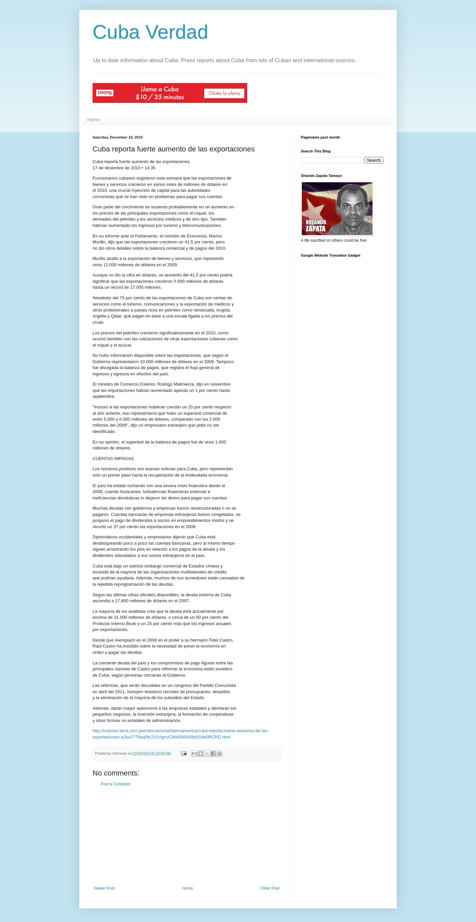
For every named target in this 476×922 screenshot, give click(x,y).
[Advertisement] (186, 836)
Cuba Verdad (150, 32)
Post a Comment (115, 784)
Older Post (269, 888)
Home (93, 119)
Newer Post (104, 888)
